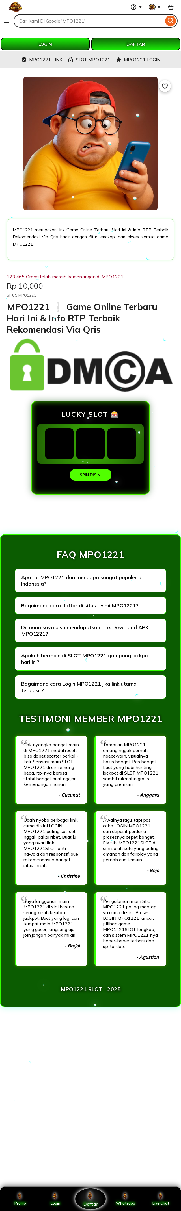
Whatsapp (125, 1198)
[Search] (171, 21)
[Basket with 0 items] (171, 7)
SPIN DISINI (91, 475)
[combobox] (89, 21)
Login (55, 1198)
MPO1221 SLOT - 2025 (91, 989)
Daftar (90, 1198)
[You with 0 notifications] (154, 7)
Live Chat (160, 1198)
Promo (20, 1198)
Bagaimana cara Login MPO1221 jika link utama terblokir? (79, 686)
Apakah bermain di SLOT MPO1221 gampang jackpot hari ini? (85, 658)
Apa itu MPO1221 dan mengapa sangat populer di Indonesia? (82, 580)
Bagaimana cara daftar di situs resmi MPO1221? (80, 605)
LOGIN (45, 44)
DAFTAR (135, 44)
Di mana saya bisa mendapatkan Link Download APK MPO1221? (84, 630)
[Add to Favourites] (165, 86)
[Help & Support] (136, 7)
